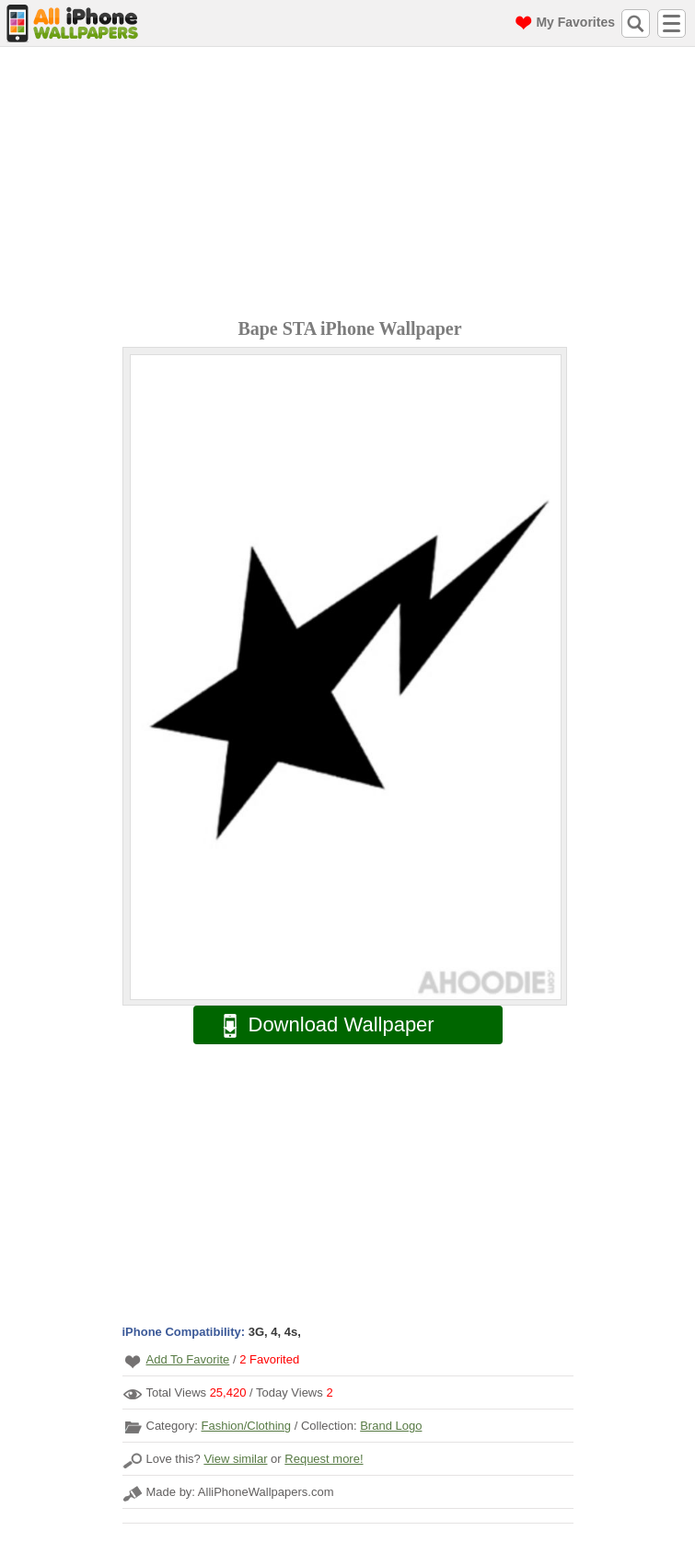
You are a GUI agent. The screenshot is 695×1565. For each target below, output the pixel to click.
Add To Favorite (188, 1359)
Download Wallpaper (319, 1025)
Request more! (323, 1459)
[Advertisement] (352, 185)
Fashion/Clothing (246, 1426)
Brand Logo (391, 1426)
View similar (235, 1459)
